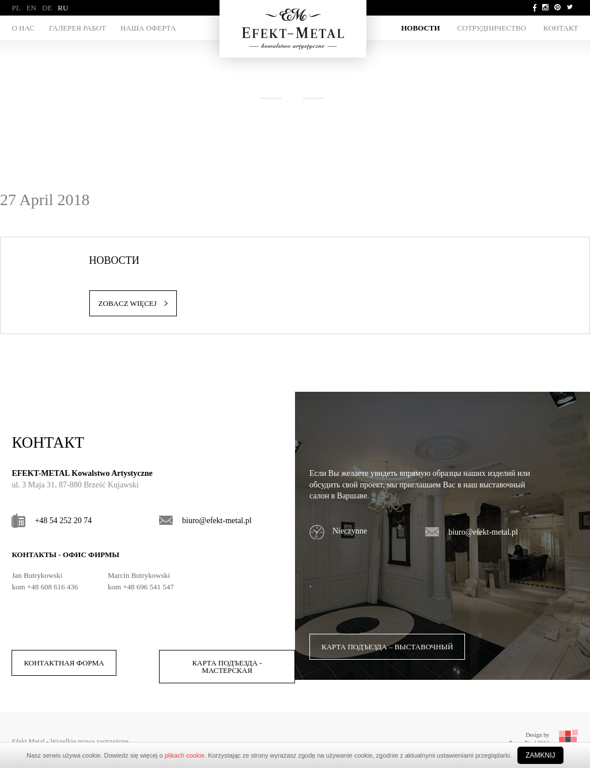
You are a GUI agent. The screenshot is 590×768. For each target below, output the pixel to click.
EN (31, 8)
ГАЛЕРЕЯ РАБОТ (77, 28)
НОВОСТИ (420, 28)
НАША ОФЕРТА (148, 28)
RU (63, 8)
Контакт (560, 28)
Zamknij (540, 755)
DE (47, 8)
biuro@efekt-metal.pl (217, 520)
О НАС (23, 28)
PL (16, 8)
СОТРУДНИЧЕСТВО (492, 28)
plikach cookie (185, 755)
